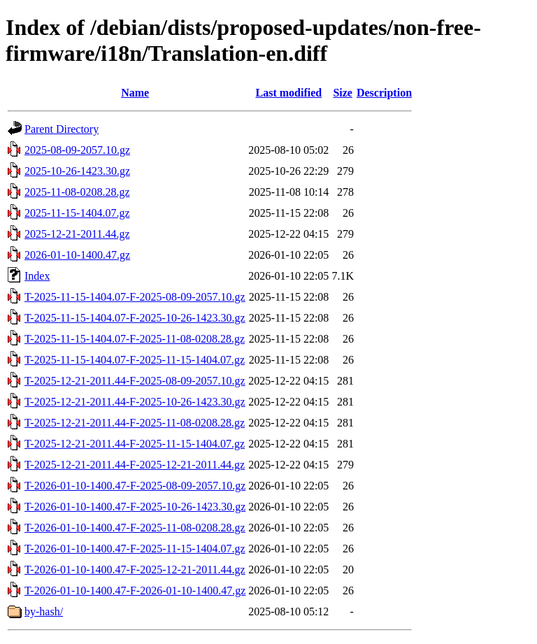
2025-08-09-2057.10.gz (77, 150)
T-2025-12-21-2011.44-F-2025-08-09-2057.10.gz (134, 381)
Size (342, 93)
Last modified (288, 93)
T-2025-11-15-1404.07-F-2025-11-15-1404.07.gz (134, 360)
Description (384, 93)
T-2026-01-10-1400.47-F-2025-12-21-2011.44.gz (134, 569)
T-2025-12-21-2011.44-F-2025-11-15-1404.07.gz (134, 444)
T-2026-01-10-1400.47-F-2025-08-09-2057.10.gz (134, 486)
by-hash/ (43, 611)
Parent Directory (61, 129)
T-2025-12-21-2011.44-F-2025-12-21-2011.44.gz (134, 465)
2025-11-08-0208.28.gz (77, 192)
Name (135, 93)
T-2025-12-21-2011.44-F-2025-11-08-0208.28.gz (134, 423)
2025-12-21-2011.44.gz (77, 234)
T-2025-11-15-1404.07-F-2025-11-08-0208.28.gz (134, 339)
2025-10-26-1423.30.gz (77, 171)
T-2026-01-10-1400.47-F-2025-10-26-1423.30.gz (134, 507)
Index (37, 276)
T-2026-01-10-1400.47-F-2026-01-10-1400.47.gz (134, 590)
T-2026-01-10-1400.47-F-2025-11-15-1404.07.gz (134, 548)
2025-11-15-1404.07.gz (77, 213)
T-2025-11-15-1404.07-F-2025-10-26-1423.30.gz (134, 318)
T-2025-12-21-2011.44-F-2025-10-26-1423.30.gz (134, 402)
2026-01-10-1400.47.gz (77, 255)
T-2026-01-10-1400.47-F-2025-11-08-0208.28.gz (134, 528)
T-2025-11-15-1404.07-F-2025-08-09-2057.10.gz (134, 297)
